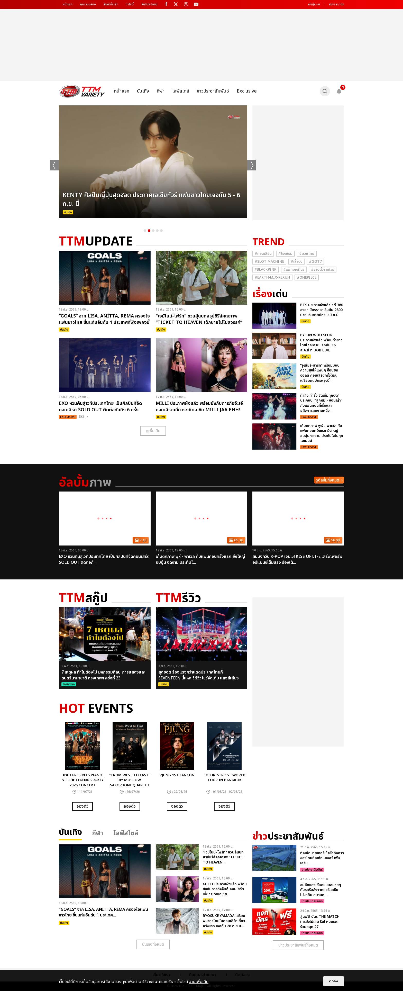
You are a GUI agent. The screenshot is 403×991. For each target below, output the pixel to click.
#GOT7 (315, 261)
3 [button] (153, 230)
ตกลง (333, 981)
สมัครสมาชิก (336, 4)
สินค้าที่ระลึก (111, 4)
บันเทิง (143, 91)
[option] (153, 161)
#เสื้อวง (296, 261)
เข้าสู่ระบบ (314, 4)
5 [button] (161, 230)
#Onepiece (306, 277)
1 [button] (145, 230)
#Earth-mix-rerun (272, 277)
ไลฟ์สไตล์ (180, 91)
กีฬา (160, 91)
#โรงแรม (285, 253)
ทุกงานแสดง (88, 4)
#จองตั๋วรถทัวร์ (322, 269)
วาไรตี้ (130, 4)
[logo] (82, 91)
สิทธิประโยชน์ (149, 4)
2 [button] (149, 230)
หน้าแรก (67, 4)
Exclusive (247, 91)
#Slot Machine (269, 261)
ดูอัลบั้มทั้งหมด (327, 480)
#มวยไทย (306, 253)
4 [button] (157, 230)
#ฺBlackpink (266, 269)
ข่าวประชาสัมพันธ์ (213, 91)
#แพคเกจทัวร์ (293, 269)
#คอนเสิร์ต (263, 253)
